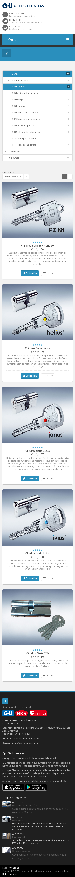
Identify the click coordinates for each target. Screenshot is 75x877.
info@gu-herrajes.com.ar (20, 29)
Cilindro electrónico (21, 851)
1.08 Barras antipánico (23, 125)
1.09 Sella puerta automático (26, 131)
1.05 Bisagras (18, 106)
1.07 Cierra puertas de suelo (26, 118)
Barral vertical (18, 837)
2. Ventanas (14, 151)
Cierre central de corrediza (24, 805)
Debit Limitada (9, 873)
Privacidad (14, 867)
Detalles (48, 273)
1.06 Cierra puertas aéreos (25, 112)
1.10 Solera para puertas (24, 138)
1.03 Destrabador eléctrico (25, 93)
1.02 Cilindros (18, 86)
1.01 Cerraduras (20, 80)
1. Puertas (14, 73)
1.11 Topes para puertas (24, 144)
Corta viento (17, 820)
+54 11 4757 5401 (17, 13)
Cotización (30, 273)
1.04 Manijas (18, 99)
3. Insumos (14, 157)
